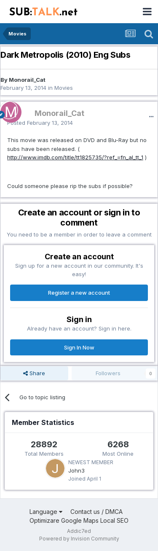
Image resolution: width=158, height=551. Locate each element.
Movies (63, 87)
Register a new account (79, 292)
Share (34, 373)
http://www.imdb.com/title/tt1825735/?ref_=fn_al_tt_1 (75, 157)
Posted (40, 122)
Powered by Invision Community (79, 538)
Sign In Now (79, 347)
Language (45, 511)
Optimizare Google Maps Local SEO (79, 520)
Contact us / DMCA (96, 511)
